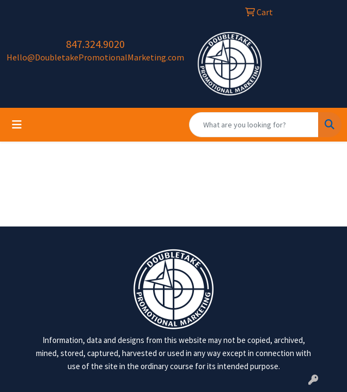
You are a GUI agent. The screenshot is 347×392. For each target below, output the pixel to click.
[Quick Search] (254, 124)
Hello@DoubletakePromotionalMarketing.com (95, 57)
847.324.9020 (95, 44)
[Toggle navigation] (16, 124)
